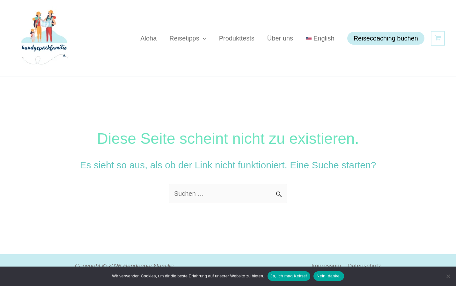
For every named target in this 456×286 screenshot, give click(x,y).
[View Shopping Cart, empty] (438, 38)
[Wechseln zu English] (320, 38)
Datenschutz (364, 265)
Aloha (148, 38)
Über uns (280, 38)
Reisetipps (187, 38)
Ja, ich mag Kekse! (289, 276)
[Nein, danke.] (448, 276)
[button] (202, 38)
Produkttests (236, 38)
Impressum (326, 265)
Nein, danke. (329, 276)
